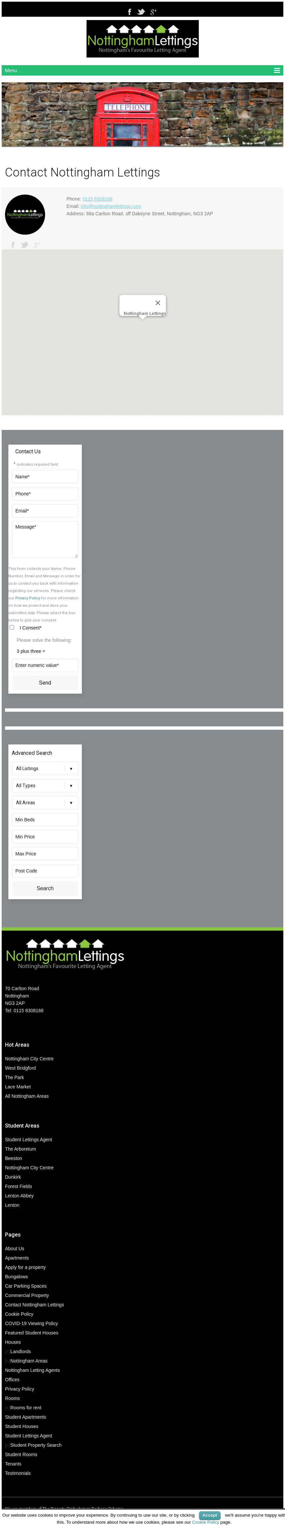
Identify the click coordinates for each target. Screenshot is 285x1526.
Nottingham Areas (28, 1361)
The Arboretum (20, 1149)
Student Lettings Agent (28, 1139)
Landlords (20, 1351)
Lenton (12, 1205)
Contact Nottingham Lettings (34, 1304)
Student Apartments (25, 1417)
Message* (45, 539)
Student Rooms (21, 1454)
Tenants (13, 1463)
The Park (14, 1077)
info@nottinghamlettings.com (111, 206)
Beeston (13, 1158)
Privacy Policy (27, 598)
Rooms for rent (25, 1407)
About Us (14, 1248)
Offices (12, 1379)
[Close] (158, 303)
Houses (13, 1342)
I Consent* (30, 627)
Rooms (12, 1398)
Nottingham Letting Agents (32, 1370)
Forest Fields (18, 1186)
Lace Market (18, 1086)
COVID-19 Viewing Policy (31, 1323)
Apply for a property (25, 1267)
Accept (209, 1515)
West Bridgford (20, 1068)
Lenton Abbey (19, 1195)
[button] (142, 326)
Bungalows (16, 1276)
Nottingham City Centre (29, 1058)
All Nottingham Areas (27, 1096)
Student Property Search (35, 1445)
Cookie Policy (19, 1314)
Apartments (17, 1258)
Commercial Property (27, 1295)
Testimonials (18, 1473)
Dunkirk (13, 1177)
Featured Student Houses (31, 1332)
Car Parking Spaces (26, 1286)
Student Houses (21, 1426)
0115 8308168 (98, 199)
